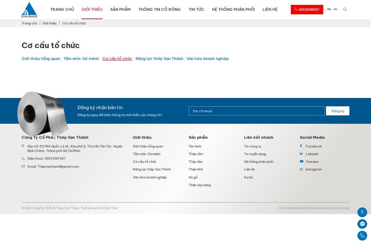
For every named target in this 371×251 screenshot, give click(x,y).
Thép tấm (196, 154)
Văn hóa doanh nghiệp (208, 58)
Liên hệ (270, 9)
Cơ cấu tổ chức (117, 58)
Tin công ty (252, 146)
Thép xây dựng (200, 185)
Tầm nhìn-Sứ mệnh (81, 58)
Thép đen (196, 161)
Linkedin (312, 154)
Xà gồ (193, 177)
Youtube (312, 161)
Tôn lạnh (195, 146)
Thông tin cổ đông (159, 9)
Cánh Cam (111, 208)
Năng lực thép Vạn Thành (159, 58)
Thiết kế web (89, 208)
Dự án (248, 177)
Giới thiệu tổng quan (41, 58)
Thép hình (196, 169)
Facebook (314, 146)
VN (329, 9)
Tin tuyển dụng (255, 154)
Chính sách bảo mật (292, 208)
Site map (343, 208)
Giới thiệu (92, 9)
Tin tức (196, 9)
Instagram (314, 169)
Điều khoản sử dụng (321, 208)
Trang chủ (62, 9)
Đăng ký (338, 111)
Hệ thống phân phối (233, 9)
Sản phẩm (120, 9)
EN (335, 9)
